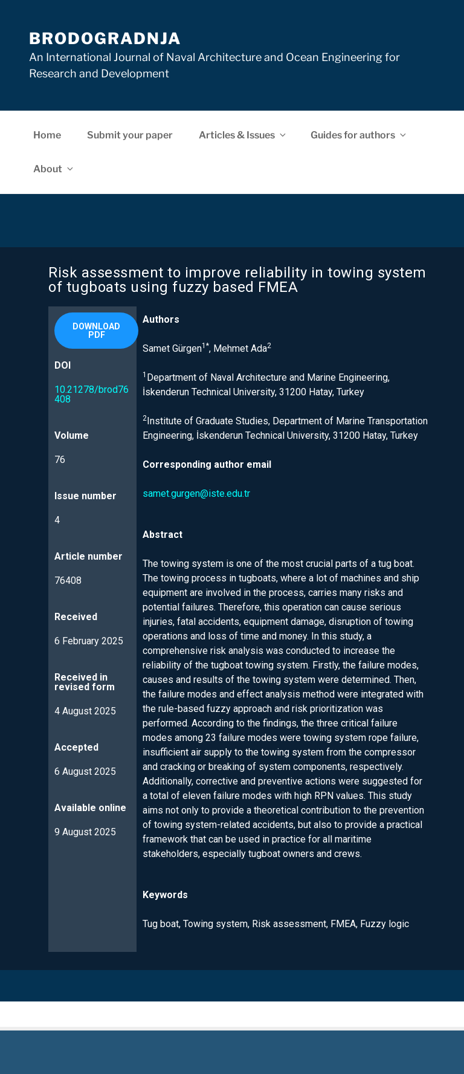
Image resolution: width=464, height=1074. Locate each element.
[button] (96, 330)
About (54, 169)
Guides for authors (359, 135)
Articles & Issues (243, 135)
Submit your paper (130, 135)
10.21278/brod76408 (91, 394)
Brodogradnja (105, 38)
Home (47, 135)
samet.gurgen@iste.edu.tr (196, 493)
